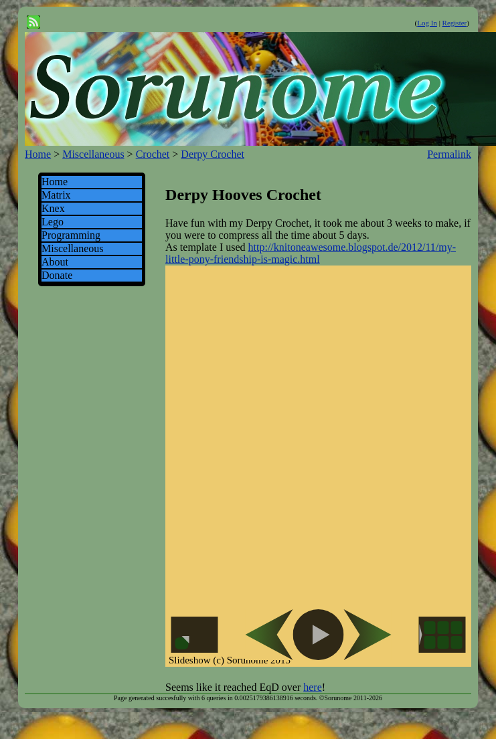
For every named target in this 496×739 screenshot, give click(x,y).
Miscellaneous (93, 154)
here (312, 687)
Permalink (449, 154)
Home (38, 154)
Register (454, 23)
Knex (53, 208)
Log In (427, 23)
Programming (71, 235)
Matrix (56, 195)
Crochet (153, 154)
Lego (53, 221)
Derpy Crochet (212, 154)
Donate (57, 275)
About (55, 262)
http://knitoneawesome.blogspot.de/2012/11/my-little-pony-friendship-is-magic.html (310, 253)
